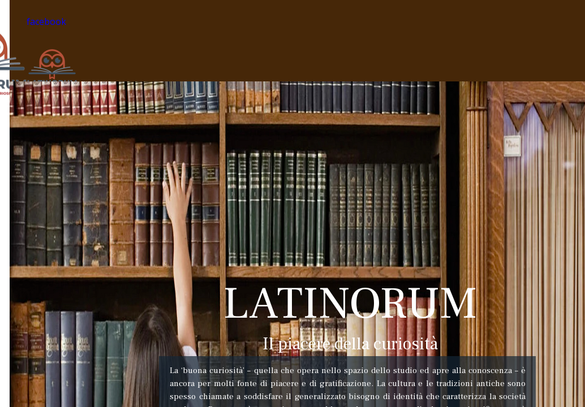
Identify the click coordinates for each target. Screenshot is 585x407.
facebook (46, 21)
